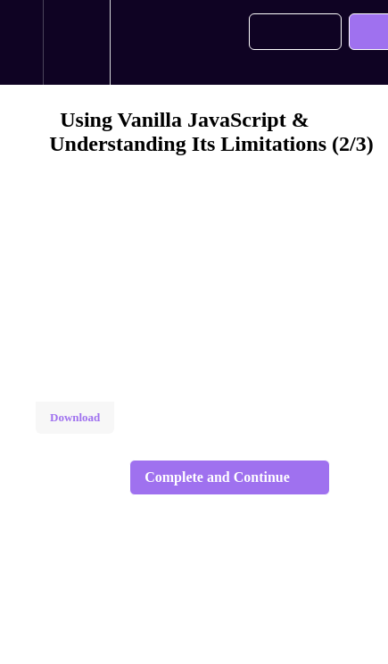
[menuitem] (76, 42)
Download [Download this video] (75, 417)
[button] (21, 42)
